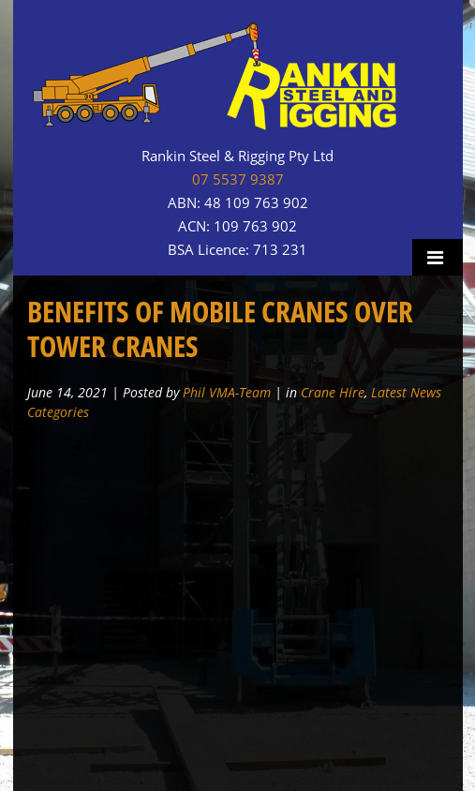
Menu (437, 257)
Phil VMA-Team (227, 392)
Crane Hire (332, 392)
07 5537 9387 (238, 179)
